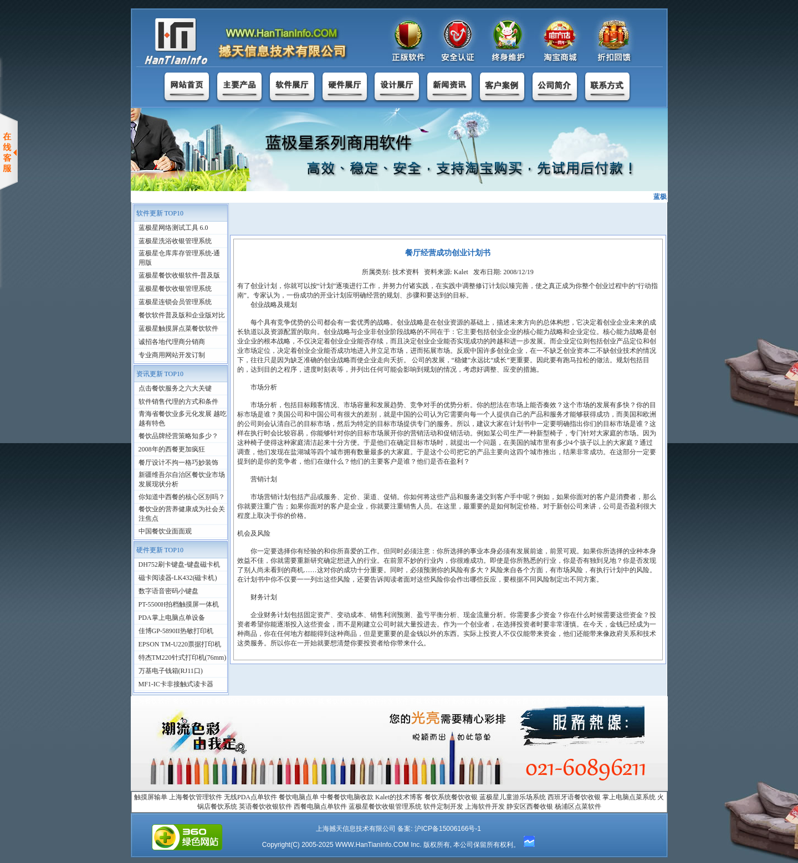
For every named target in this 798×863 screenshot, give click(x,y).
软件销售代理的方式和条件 (178, 401)
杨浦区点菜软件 (578, 806)
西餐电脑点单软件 (320, 806)
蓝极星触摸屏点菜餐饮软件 (178, 328)
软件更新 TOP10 (159, 213)
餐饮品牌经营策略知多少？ (178, 436)
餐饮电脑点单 (299, 797)
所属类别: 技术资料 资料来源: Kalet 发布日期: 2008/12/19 (448, 272)
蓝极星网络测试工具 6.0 (173, 228)
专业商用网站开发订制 (172, 355)
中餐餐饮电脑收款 (347, 797)
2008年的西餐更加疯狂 (172, 449)
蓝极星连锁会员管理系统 (175, 302)
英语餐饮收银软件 (265, 806)
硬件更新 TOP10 (159, 550)
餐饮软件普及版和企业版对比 (182, 315)
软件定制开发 (443, 806)
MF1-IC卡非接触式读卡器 (176, 684)
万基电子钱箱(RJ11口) (171, 671)
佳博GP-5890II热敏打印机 (176, 631)
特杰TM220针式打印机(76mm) (183, 657)
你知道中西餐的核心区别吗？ (182, 497)
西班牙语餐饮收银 (574, 797)
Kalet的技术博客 (399, 797)
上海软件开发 (485, 806)
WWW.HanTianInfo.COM (372, 845)
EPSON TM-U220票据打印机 (180, 644)
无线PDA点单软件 (250, 797)
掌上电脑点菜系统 (629, 797)
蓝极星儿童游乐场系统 (512, 797)
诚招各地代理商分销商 (172, 342)
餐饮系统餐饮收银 (451, 797)
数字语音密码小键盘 (168, 591)
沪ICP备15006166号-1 (448, 829)
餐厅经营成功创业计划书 (447, 253)
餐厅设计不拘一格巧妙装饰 (178, 462)
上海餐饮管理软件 (195, 797)
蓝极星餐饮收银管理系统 (175, 288)
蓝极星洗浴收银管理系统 (175, 241)
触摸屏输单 (150, 797)
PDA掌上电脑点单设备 (172, 617)
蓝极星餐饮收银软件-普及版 (180, 275)
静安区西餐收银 (530, 806)
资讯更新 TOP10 (159, 374)
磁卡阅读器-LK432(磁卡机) (178, 578)
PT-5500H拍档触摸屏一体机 (179, 604)
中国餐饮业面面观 (165, 531)
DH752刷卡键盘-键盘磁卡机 (179, 564)
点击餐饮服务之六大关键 (175, 388)
